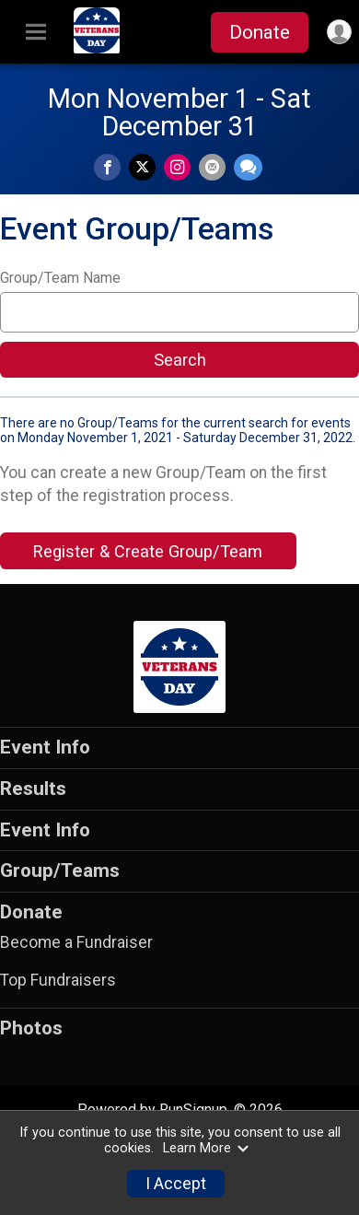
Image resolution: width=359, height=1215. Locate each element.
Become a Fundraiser (76, 942)
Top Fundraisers (58, 980)
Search (180, 359)
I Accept (175, 1183)
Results (33, 788)
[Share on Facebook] (107, 167)
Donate (259, 32)
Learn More (206, 1148)
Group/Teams (60, 870)
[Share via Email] (212, 167)
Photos (31, 1028)
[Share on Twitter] (142, 167)
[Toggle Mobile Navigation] (36, 32)
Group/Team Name (60, 278)
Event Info (45, 747)
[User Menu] (339, 31)
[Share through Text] (248, 167)
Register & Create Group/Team (147, 551)
